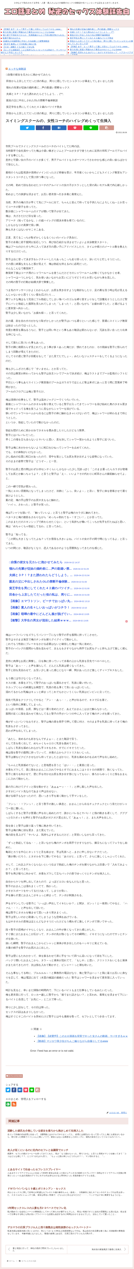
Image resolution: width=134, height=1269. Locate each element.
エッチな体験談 (17, 68)
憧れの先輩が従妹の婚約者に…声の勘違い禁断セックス (94, 29)
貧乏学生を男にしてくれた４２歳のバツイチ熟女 (91, 38)
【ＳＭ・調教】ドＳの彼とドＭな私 (18, 47)
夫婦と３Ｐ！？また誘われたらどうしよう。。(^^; (92, 32)
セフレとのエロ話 (14, 1076)
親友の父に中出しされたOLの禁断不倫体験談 (90, 35)
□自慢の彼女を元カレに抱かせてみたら (28, 74)
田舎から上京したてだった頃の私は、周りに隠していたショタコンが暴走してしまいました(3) (59, 81)
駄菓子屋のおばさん (12, 38)
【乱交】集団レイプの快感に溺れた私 (19, 44)
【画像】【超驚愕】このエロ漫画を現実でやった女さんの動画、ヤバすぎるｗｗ (82, 1036)
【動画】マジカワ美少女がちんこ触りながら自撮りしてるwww (72, 1041)
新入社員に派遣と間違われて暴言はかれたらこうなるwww (28, 32)
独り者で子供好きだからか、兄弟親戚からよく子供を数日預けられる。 (34, 35)
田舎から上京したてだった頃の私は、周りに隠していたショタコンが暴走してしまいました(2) (59, 113)
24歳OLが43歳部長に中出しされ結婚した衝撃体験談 (26, 41)
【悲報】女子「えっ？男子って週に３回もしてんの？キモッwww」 (32, 29)
